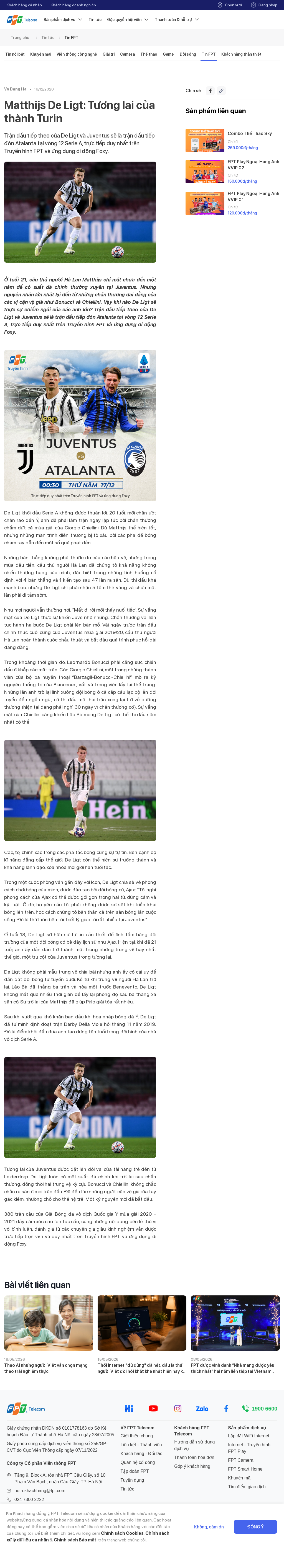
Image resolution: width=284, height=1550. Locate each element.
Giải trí (109, 54)
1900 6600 (264, 1409)
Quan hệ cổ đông (137, 1462)
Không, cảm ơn (209, 1527)
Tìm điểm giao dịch (247, 1486)
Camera (127, 54)
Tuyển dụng (132, 1480)
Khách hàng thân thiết (241, 54)
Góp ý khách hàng (192, 1466)
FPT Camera (240, 1460)
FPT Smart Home (245, 1469)
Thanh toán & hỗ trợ (177, 19)
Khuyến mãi (240, 1478)
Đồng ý (255, 1527)
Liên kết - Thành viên (141, 1444)
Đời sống (187, 54)
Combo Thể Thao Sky (250, 133)
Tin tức (95, 19)
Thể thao (148, 54)
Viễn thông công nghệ (77, 54)
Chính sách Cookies (122, 1533)
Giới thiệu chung (136, 1435)
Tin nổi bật (15, 54)
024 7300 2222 (29, 1499)
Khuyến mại (40, 54)
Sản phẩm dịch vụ (63, 19)
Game (168, 54)
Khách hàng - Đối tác (141, 1453)
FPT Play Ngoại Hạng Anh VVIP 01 (253, 196)
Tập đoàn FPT (134, 1471)
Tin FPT (71, 37)
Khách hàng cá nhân (24, 5)
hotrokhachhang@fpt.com (39, 1490)
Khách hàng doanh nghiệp (73, 5)
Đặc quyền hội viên (128, 19)
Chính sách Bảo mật (75, 1540)
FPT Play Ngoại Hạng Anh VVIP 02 (253, 164)
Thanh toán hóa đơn (194, 1457)
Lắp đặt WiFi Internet (248, 1435)
